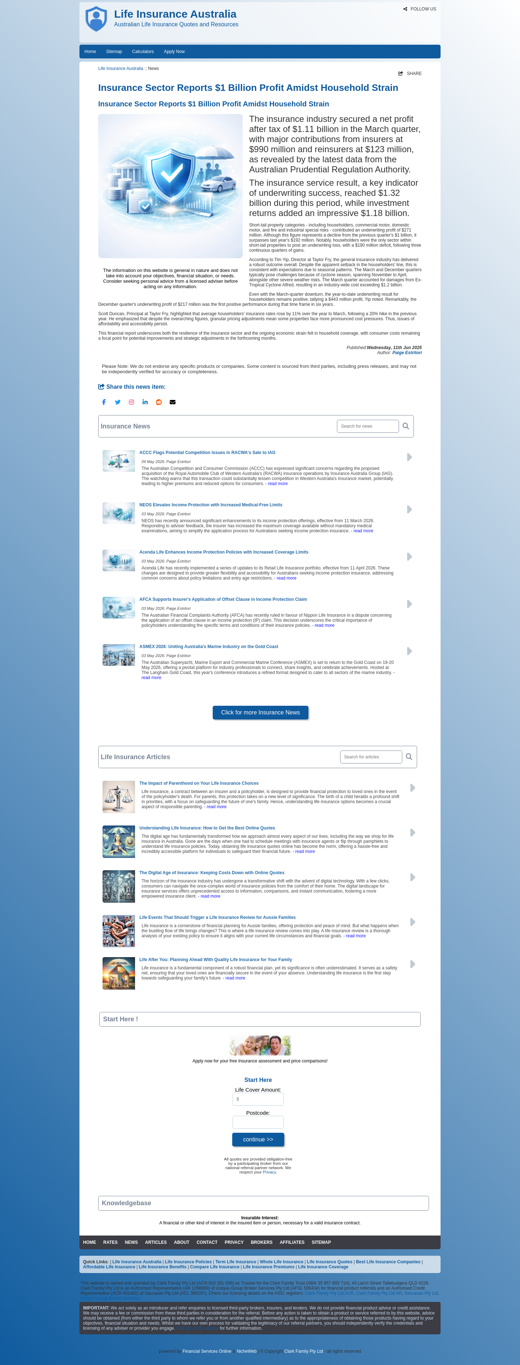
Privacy (269, 1172)
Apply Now (174, 51)
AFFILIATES (292, 1242)
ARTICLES (156, 1242)
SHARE (410, 73)
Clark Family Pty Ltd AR (379, 1293)
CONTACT (206, 1242)
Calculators (143, 51)
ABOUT (182, 1242)
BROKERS (262, 1242)
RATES (110, 1242)
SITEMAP (321, 1242)
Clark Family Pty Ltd (303, 1351)
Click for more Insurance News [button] (260, 712)
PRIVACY (234, 1242)
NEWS (131, 1242)
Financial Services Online (206, 1351)
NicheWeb (246, 1351)
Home (90, 51)
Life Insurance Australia (120, 68)
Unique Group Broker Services (110, 1298)
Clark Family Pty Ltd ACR (329, 1293)
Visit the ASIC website (197, 1328)
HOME (89, 1242)
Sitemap (114, 51)
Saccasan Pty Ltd (421, 1293)
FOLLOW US (419, 9)
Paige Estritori (407, 352)
